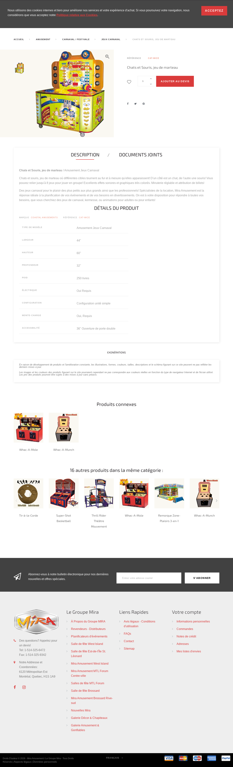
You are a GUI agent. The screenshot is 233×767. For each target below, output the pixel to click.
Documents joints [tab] (140, 154)
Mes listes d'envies (189, 651)
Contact (129, 641)
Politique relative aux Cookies (76, 15)
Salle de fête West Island (87, 643)
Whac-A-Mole (28, 449)
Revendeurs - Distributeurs (88, 628)
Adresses (183, 643)
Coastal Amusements (44, 217)
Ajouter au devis (175, 81)
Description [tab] (85, 154)
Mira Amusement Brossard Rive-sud (92, 700)
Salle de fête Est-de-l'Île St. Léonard (88, 654)
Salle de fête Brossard (85, 690)
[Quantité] (147, 81)
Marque (24, 217)
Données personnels (45, 761)
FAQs (127, 633)
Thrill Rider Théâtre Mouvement (99, 521)
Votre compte (186, 612)
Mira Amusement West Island (89, 663)
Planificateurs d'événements (89, 636)
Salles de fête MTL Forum (87, 683)
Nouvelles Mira (80, 710)
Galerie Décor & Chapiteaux (89, 717)
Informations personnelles (193, 621)
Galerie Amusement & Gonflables (85, 728)
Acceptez (214, 10)
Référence (70, 217)
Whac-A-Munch (63, 449)
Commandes (185, 628)
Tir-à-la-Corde (28, 515)
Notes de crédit (186, 636)
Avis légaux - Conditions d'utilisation (139, 624)
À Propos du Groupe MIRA (88, 621)
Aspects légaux (22, 761)
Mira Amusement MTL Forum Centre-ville (89, 673)
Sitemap (129, 648)
